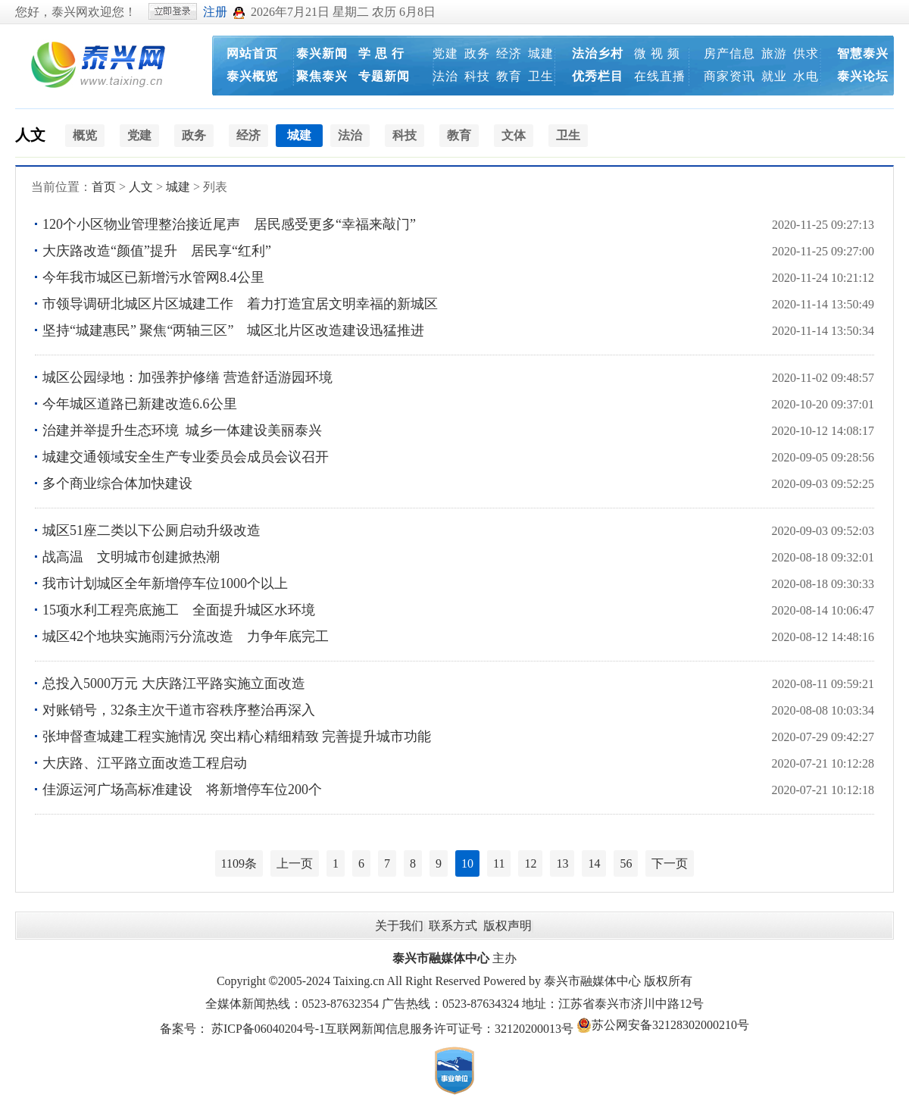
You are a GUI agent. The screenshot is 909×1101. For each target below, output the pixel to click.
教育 (509, 76)
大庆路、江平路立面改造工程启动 (144, 763)
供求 (806, 53)
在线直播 (660, 76)
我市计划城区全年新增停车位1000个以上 (165, 583)
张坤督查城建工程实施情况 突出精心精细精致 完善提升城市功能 (236, 736)
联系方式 (453, 925)
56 (626, 863)
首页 (104, 186)
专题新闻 (384, 76)
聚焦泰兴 (322, 76)
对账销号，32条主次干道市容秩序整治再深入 (178, 710)
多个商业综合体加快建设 (117, 483)
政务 (477, 53)
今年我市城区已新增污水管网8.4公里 (153, 277)
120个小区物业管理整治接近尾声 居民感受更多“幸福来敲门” (229, 224)
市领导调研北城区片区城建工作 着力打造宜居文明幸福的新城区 (240, 303)
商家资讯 (729, 76)
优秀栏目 (597, 76)
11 (498, 863)
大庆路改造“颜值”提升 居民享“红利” (156, 250)
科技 (477, 76)
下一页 (669, 863)
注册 (215, 11)
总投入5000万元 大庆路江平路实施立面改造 (173, 683)
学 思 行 (381, 53)
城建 (541, 53)
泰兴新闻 (322, 53)
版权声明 (507, 925)
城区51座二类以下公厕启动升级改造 (151, 530)
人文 (30, 135)
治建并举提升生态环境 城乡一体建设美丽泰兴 (185, 430)
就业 (774, 76)
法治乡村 (597, 53)
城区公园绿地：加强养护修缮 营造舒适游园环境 (187, 377)
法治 (445, 76)
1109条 (239, 863)
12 (530, 863)
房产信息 (729, 53)
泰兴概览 (252, 76)
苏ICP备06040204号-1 (268, 1028)
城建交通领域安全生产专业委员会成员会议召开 (185, 456)
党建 (445, 53)
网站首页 (252, 53)
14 (594, 863)
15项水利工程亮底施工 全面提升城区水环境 (178, 610)
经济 (509, 53)
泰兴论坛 (863, 76)
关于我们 (399, 925)
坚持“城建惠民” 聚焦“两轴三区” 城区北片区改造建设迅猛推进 (233, 330)
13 (562, 863)
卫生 (541, 76)
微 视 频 (657, 53)
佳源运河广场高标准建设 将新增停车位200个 (182, 789)
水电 (806, 76)
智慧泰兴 (863, 53)
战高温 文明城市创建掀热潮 (131, 557)
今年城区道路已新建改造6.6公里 (139, 403)
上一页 (294, 863)
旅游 (774, 53)
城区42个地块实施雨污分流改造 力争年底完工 (185, 636)
